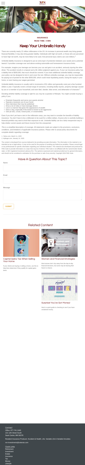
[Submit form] (8, 206)
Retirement (9, 449)
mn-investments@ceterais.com (16, 442)
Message (6, 187)
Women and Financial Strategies (58, 259)
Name (5, 163)
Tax (6, 459)
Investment (9, 451)
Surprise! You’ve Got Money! (55, 303)
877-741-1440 (15, 430)
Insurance (9, 456)
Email (5, 175)
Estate (7, 454)
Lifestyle (8, 463)
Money (7, 461)
